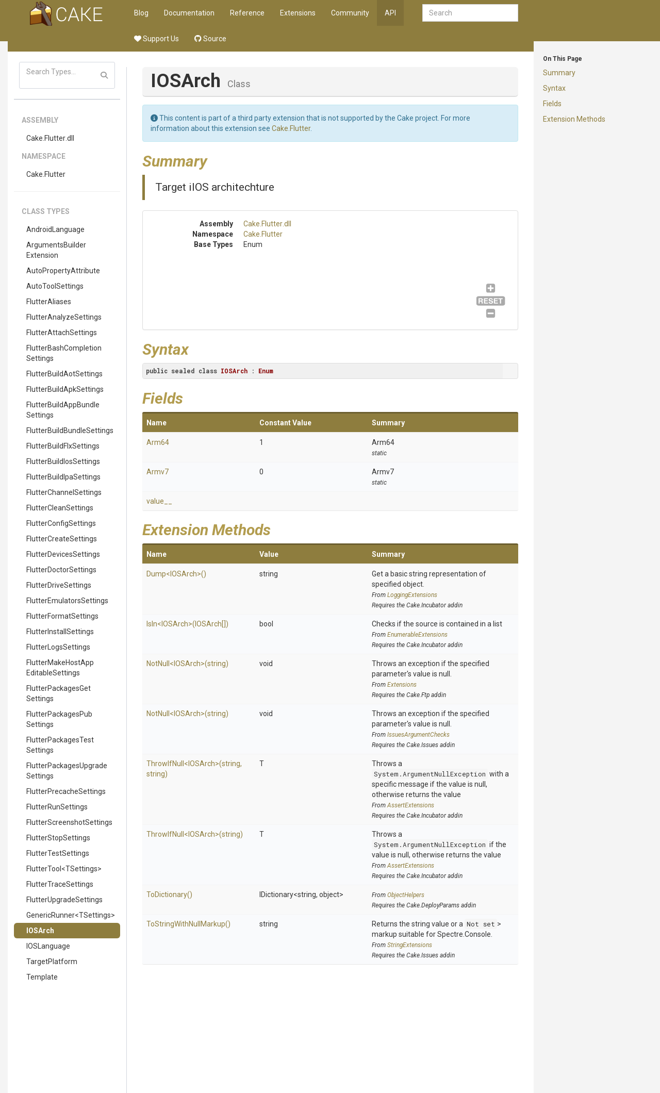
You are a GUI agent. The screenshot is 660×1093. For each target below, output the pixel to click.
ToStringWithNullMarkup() (188, 924)
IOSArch (40, 930)
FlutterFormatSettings (62, 616)
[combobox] (470, 13)
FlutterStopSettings (58, 838)
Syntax (554, 88)
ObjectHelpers (405, 895)
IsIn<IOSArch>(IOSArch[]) (187, 624)
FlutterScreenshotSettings (69, 822)
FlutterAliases (48, 301)
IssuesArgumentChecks (418, 734)
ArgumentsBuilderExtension (56, 250)
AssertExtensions (410, 805)
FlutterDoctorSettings (61, 570)
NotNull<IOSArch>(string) (187, 663)
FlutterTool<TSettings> (64, 869)
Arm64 (157, 442)
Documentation (189, 13)
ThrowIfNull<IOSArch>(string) (194, 834)
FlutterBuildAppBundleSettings (63, 410)
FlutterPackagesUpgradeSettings (66, 770)
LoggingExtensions (412, 595)
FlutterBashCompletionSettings (64, 353)
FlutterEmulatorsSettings (67, 601)
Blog (141, 13)
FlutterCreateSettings (61, 539)
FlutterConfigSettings (61, 523)
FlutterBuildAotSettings (64, 374)
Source (210, 39)
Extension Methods (574, 119)
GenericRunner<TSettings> (70, 915)
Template (42, 977)
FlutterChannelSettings (64, 492)
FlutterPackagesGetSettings (58, 693)
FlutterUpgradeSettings (64, 900)
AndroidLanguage (55, 229)
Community (350, 13)
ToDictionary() (169, 894)
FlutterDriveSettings (58, 585)
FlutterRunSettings (57, 807)
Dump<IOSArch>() (176, 574)
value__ (159, 501)
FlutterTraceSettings (59, 884)
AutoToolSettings (55, 286)
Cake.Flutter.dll (50, 138)
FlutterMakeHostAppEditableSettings (60, 667)
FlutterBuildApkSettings (65, 389)
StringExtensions (409, 945)
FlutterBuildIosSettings (63, 461)
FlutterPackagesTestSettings (60, 745)
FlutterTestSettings (57, 853)
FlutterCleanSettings (59, 508)
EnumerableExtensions (417, 634)
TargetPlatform (51, 961)
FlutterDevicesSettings (63, 554)
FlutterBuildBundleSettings (69, 430)
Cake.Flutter (45, 174)
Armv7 (157, 472)
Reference (247, 13)
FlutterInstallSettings (60, 631)
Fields (552, 104)
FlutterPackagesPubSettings (59, 719)
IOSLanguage (48, 946)
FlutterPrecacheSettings (66, 791)
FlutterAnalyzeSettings (64, 317)
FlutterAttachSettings (61, 332)
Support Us (156, 39)
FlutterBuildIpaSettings (63, 477)
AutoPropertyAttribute (63, 271)
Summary (559, 73)
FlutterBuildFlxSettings (63, 446)
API (390, 13)
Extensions (298, 13)
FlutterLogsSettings (58, 647)
